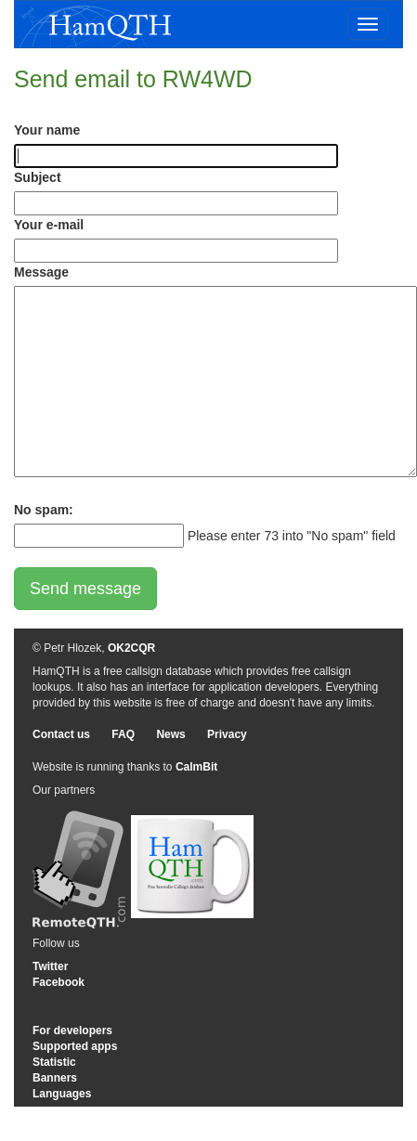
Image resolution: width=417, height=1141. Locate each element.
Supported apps (75, 1046)
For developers (72, 1030)
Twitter (50, 966)
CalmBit (196, 766)
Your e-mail (49, 224)
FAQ (123, 734)
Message (41, 272)
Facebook (59, 982)
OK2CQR (131, 648)
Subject (37, 177)
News (170, 734)
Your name (47, 130)
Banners (55, 1077)
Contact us (61, 734)
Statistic (54, 1062)
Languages (62, 1093)
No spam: (43, 509)
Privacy (227, 734)
